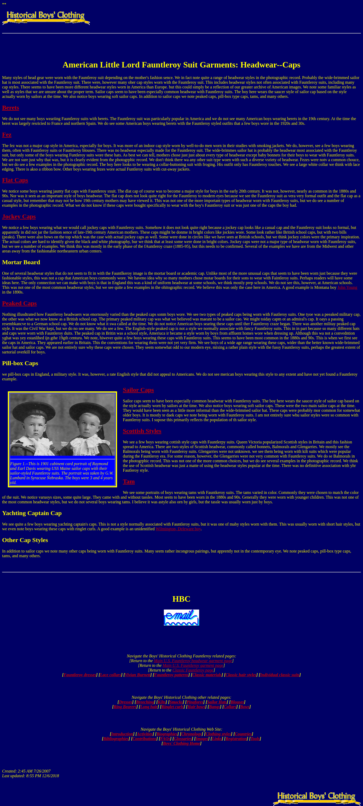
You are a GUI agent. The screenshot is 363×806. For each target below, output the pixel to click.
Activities (145, 734)
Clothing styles (218, 734)
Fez (6, 134)
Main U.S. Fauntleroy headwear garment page (193, 660)
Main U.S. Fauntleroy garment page (193, 665)
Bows (245, 706)
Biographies (167, 734)
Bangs (214, 706)
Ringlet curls (173, 706)
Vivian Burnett (137, 675)
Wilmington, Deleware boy (178, 529)
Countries (243, 734)
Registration (236, 738)
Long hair (149, 706)
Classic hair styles (241, 675)
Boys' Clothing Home (181, 743)
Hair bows (196, 706)
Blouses (237, 702)
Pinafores (195, 702)
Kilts (162, 702)
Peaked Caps (19, 303)
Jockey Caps (19, 216)
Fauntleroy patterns (171, 675)
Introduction (122, 734)
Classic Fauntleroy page (193, 670)
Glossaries (183, 738)
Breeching (145, 702)
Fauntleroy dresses (80, 675)
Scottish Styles (142, 430)
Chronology (191, 734)
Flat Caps (15, 180)
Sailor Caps (138, 389)
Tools (255, 738)
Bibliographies (116, 738)
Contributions (144, 738)
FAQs (165, 738)
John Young (347, 287)
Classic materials (207, 675)
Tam (129, 481)
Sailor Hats (217, 702)
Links (217, 738)
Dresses (125, 702)
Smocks (176, 702)
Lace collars (110, 675)
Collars (230, 706)
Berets (10, 107)
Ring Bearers (124, 706)
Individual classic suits (279, 675)
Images (202, 738)
